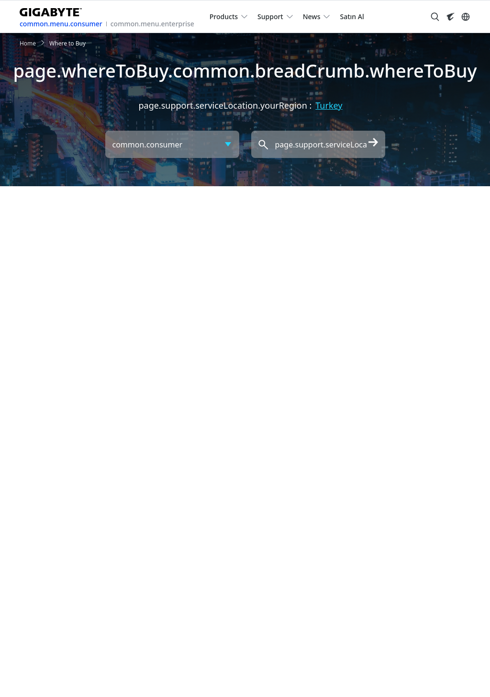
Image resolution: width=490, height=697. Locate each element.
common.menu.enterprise (152, 23)
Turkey (328, 105)
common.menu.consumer (61, 23)
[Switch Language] (465, 17)
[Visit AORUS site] (450, 17)
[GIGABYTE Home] (54, 10)
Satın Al (352, 16)
